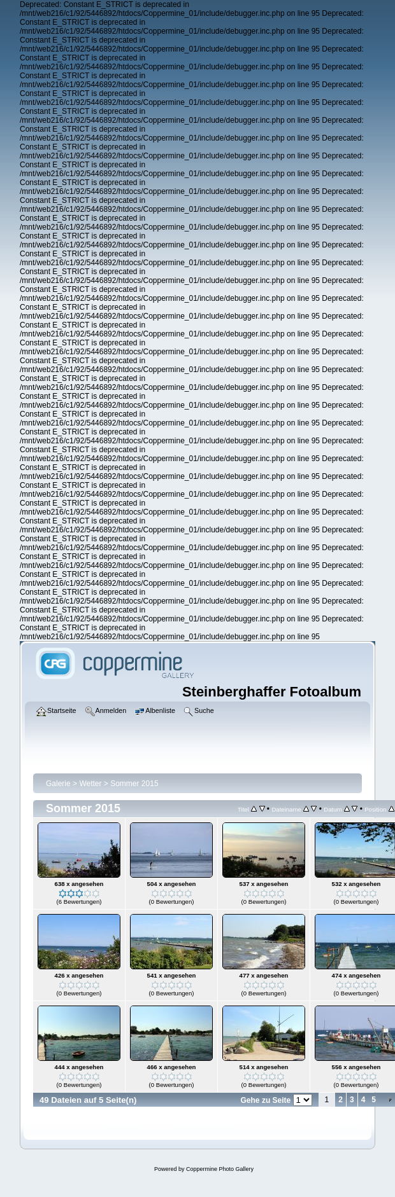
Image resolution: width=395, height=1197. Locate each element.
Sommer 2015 (134, 783)
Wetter (90, 783)
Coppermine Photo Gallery (220, 1169)
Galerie (58, 783)
